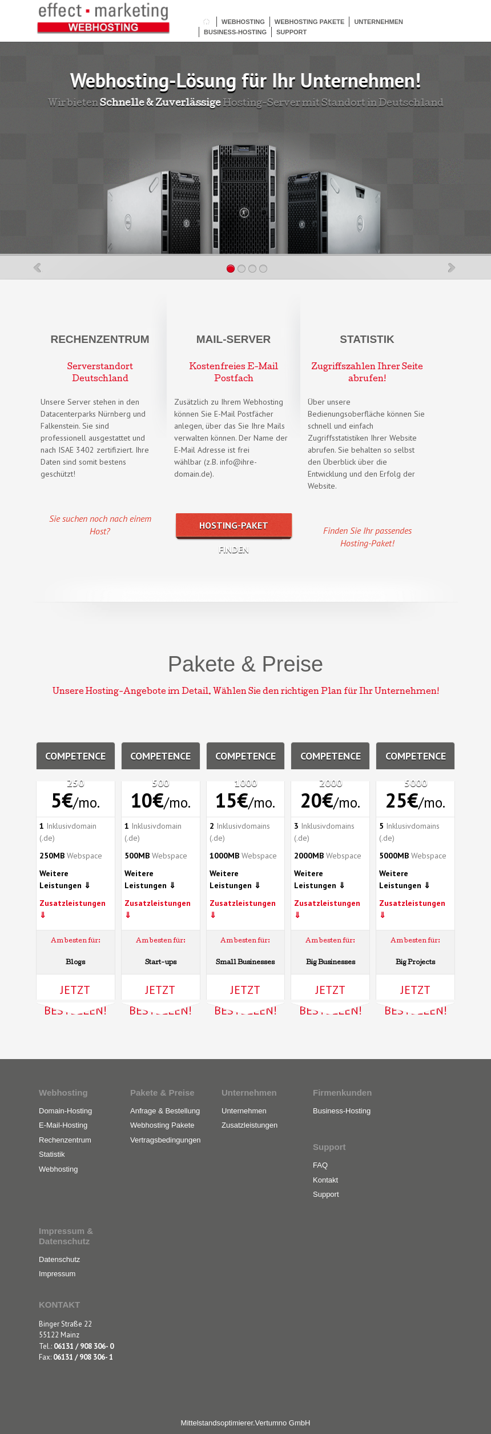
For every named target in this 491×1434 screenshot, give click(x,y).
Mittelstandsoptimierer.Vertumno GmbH (246, 1423)
